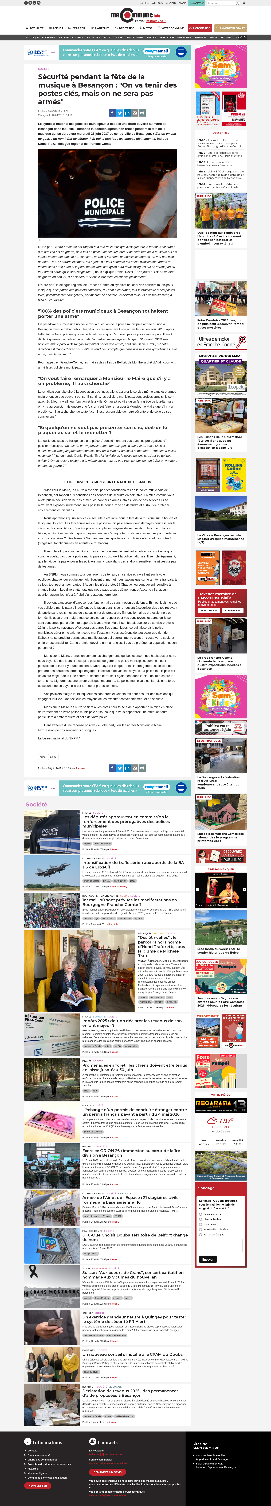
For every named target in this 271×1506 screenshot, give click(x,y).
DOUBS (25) (88, 1350)
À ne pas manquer (221, 869)
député (87, 843)
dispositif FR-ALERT (93, 1335)
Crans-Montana (102, 1298)
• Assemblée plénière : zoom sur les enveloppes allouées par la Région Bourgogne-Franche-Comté (219, 143)
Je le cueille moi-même (216, 1229)
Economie (99, 1016)
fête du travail (108, 918)
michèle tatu (145, 1002)
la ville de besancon (124, 1416)
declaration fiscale (92, 1046)
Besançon (144, 933)
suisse (128, 1298)
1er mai (87, 918)
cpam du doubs (91, 1372)
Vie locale (124, 1193)
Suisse (86, 1268)
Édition (140, 21)
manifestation (125, 918)
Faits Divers (99, 1268)
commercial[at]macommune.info (108, 1463)
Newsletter (38, 1485)
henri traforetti (157, 997)
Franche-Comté (92, 1231)
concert (87, 1298)
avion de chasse (91, 881)
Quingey (87, 1313)
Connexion (232, 610)
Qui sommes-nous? (39, 1455)
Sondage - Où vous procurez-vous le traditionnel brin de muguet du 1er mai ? (218, 1204)
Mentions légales (37, 1473)
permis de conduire (93, 1132)
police (53, 757)
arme (43, 757)
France (86, 813)
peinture (159, 1002)
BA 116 (106, 881)
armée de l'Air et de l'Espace (97, 1216)
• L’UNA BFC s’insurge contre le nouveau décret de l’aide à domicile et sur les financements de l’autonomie (220, 174)
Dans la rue (210, 1224)
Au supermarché (213, 1214)
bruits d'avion (120, 881)
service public (131, 1046)
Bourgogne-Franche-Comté (100, 896)
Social (124, 896)
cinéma (143, 997)
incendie (117, 1298)
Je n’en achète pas (214, 1234)
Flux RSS (33, 1468)
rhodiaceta (171, 1002)
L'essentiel (221, 132)
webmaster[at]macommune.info (107, 1495)
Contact (32, 1450)
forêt (95, 1091)
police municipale (103, 843)
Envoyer (208, 1259)
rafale (132, 881)
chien (86, 1091)
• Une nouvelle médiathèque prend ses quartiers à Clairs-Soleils (219, 186)
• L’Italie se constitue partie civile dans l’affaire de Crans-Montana (219, 154)
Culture (158, 933)
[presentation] (197, 889)
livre (169, 997)
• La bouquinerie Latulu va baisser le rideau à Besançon (217, 164)
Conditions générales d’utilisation (47, 1477)
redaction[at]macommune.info (106, 1454)
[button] (237, 3)
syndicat (139, 918)
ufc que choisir (90, 1253)
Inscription (209, 610)
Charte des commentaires (42, 1459)
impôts (118, 1046)
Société (43, 69)
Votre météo (221, 1094)
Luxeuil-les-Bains (93, 858)
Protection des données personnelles (49, 1464)
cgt (96, 918)
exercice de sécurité (116, 1335)
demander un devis (107, 1472)
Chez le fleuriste (212, 1219)
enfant (108, 1046)
